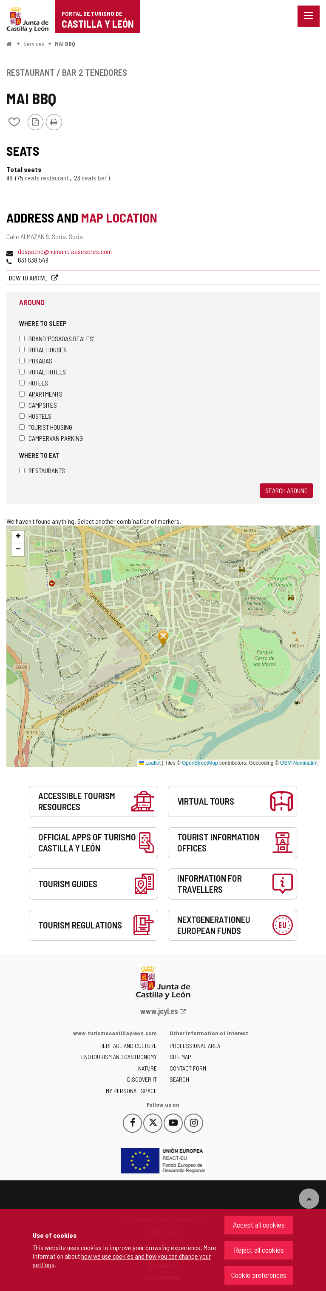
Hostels (35, 416)
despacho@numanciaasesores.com (65, 251)
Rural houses (43, 350)
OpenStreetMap (200, 763)
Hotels (33, 383)
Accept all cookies (259, 1224)
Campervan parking (51, 438)
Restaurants (42, 470)
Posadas (35, 361)
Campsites (38, 405)
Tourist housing (45, 427)
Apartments (40, 394)
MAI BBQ (65, 43)
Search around (286, 490)
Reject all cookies (259, 1249)
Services (34, 43)
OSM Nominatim (298, 763)
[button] (17, 537)
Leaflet (150, 763)
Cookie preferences (258, 1275)
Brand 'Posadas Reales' (56, 338)
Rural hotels (42, 372)
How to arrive (29, 278)
